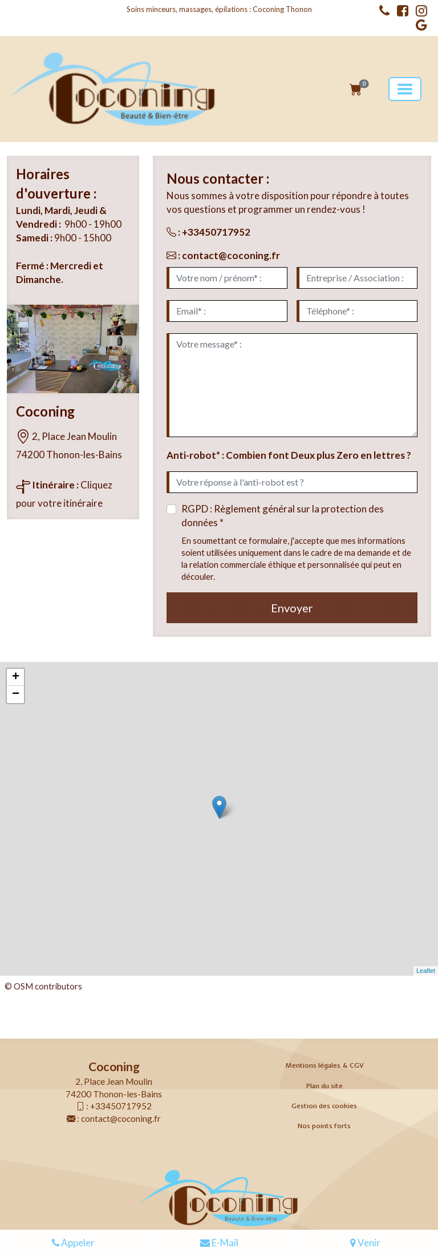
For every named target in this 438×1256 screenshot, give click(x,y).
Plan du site (324, 1086)
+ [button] (15, 677)
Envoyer (292, 608)
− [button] (15, 694)
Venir (365, 1244)
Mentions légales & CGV (324, 1065)
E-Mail (219, 1244)
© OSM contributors (43, 986)
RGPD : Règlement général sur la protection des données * (282, 515)
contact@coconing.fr (231, 255)
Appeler (73, 1244)
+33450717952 (216, 232)
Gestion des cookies (324, 1105)
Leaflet (425, 970)
